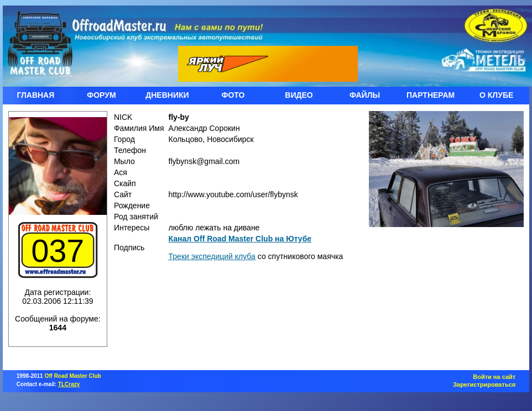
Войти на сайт (494, 376)
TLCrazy (69, 384)
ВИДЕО (298, 95)
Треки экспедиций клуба (212, 256)
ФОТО (233, 95)
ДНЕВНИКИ (167, 95)
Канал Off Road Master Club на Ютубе (240, 238)
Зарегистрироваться (484, 384)
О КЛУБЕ (496, 95)
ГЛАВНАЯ (35, 95)
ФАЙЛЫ (365, 95)
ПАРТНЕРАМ (430, 95)
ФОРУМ (101, 95)
